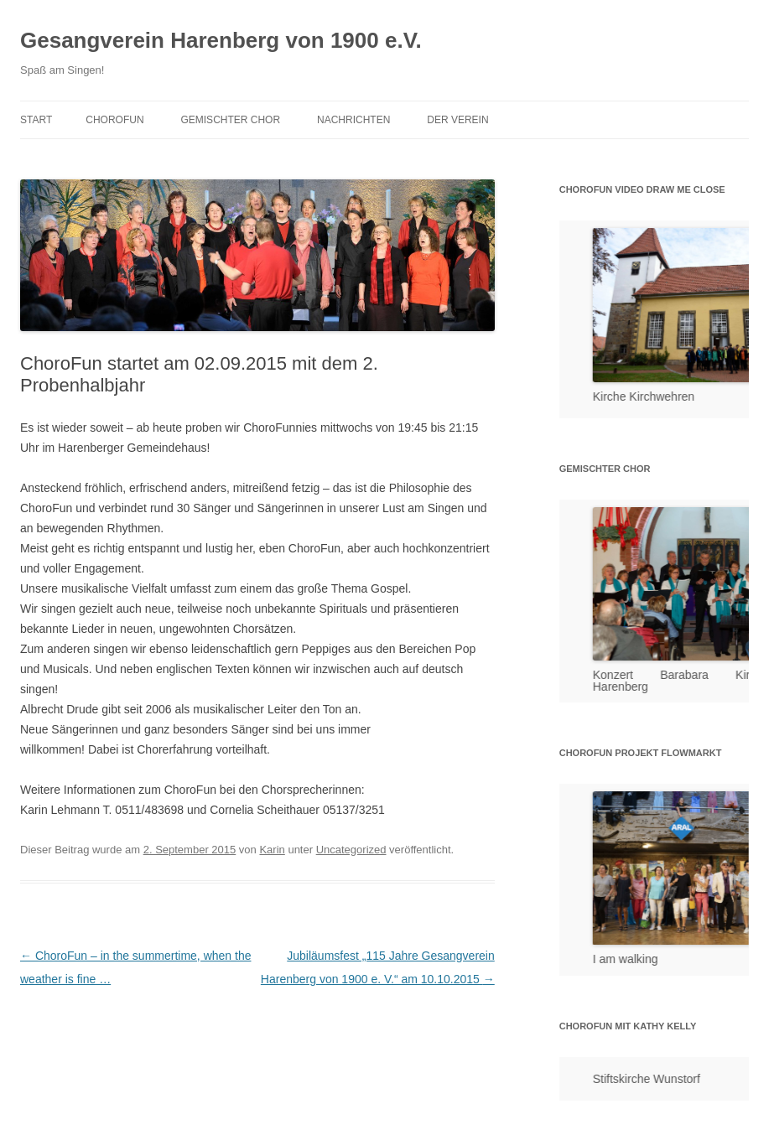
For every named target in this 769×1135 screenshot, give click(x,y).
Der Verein (457, 120)
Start (36, 120)
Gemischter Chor (230, 120)
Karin (271, 849)
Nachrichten (353, 120)
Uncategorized (351, 849)
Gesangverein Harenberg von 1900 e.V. (221, 40)
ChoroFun (114, 120)
